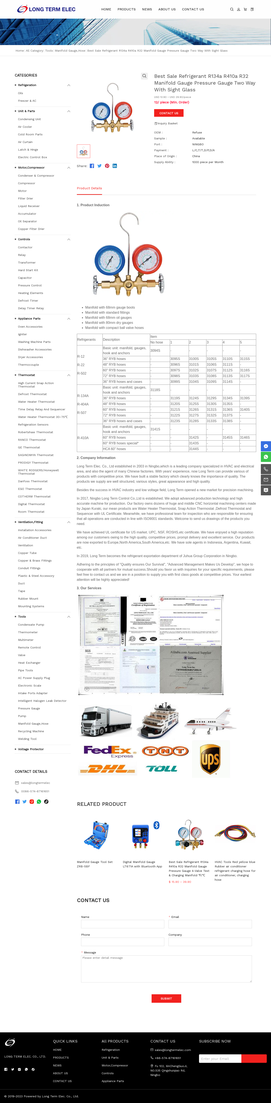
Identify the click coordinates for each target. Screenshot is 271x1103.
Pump (22, 716)
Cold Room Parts (30, 134)
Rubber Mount (28, 598)
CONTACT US (193, 9)
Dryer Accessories (30, 357)
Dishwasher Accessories (35, 349)
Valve (21, 655)
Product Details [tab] (89, 188)
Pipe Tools (25, 670)
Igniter (22, 334)
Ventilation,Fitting (30, 522)
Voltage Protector (31, 749)
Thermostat (26, 375)
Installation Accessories (34, 530)
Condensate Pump (31, 624)
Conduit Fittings (29, 568)
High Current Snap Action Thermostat (36, 384)
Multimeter (25, 639)
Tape (21, 591)
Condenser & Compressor (36, 175)
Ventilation (25, 545)
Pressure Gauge (29, 708)
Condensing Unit (29, 119)
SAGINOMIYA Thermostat (36, 455)
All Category (34, 50)
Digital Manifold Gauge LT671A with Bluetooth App (142, 864)
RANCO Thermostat (32, 439)
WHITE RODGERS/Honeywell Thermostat (38, 471)
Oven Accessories (30, 326)
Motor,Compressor (31, 167)
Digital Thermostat (31, 504)
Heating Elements (30, 293)
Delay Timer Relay (31, 308)
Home (19, 50)
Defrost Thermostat (32, 394)
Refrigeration (27, 85)
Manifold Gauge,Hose (70, 50)
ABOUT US (167, 9)
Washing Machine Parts (34, 341)
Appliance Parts (29, 318)
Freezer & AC (27, 100)
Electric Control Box (32, 157)
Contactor (25, 247)
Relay (22, 255)
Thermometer (28, 632)
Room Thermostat (31, 511)
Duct (21, 583)
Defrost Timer (28, 300)
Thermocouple (28, 364)
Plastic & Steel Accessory (36, 575)
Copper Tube (27, 553)
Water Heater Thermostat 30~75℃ (43, 417)
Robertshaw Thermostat (35, 432)
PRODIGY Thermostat (33, 462)
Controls (24, 239)
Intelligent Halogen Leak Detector (42, 700)
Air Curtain (25, 142)
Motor (22, 190)
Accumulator (27, 213)
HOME (106, 9)
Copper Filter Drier (31, 229)
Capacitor (25, 277)
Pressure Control (30, 285)
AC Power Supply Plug (34, 678)
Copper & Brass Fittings (35, 560)
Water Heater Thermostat (36, 401)
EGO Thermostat (30, 488)
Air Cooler (25, 126)
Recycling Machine (31, 731)
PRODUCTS (127, 9)
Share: (82, 166)
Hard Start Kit (28, 270)
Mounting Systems (31, 606)
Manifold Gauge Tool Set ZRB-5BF (95, 864)
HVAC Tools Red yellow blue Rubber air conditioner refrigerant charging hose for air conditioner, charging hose (235, 870)
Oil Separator (27, 221)
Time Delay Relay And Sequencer (41, 409)
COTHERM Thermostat (34, 496)
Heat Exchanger (29, 662)
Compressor (26, 183)
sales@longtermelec (35, 782)
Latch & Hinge (28, 149)
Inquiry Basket (166, 123)
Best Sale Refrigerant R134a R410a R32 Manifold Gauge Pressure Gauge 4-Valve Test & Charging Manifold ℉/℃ (189, 868)
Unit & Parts (26, 111)
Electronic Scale (29, 685)
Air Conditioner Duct (32, 537)
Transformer (27, 262)
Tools (49, 50)
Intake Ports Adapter (33, 693)
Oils (20, 93)
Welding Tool (27, 738)
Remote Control (29, 647)
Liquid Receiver (29, 206)
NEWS (147, 9)
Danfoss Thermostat (33, 481)
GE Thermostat (29, 447)
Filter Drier (25, 198)
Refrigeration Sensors (33, 424)
